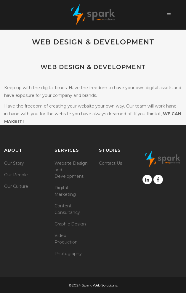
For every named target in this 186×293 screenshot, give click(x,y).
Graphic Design (70, 224)
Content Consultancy (67, 209)
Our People (16, 174)
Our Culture (16, 186)
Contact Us (110, 163)
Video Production (66, 239)
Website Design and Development (71, 170)
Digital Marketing (65, 191)
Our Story (14, 163)
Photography (68, 253)
